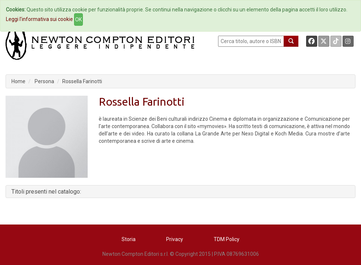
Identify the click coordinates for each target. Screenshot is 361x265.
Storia (129, 239)
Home (18, 81)
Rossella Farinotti (82, 81)
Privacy (174, 239)
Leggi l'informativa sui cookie (39, 19)
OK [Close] (78, 19)
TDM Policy (226, 239)
